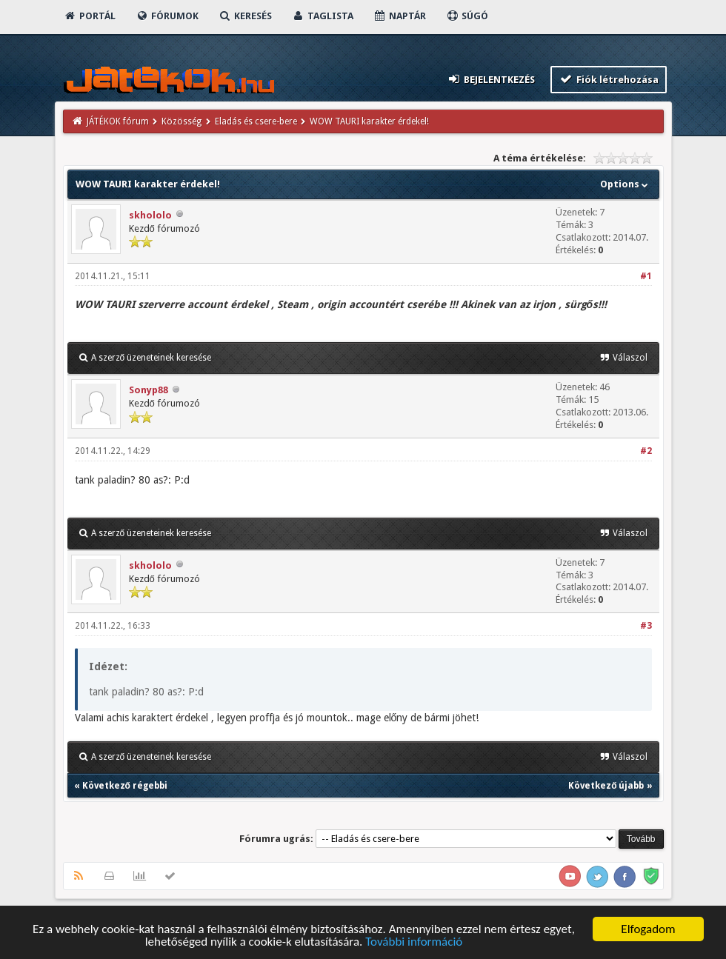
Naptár (399, 15)
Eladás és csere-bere (256, 121)
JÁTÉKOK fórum (118, 121)
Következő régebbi (124, 786)
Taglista (322, 15)
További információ (413, 943)
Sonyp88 (148, 389)
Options (625, 184)
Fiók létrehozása (609, 79)
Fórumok (167, 15)
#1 (646, 276)
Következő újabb (606, 786)
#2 (646, 451)
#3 (646, 626)
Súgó (467, 15)
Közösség (181, 121)
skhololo (150, 215)
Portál (90, 15)
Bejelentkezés (490, 79)
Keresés (245, 15)
